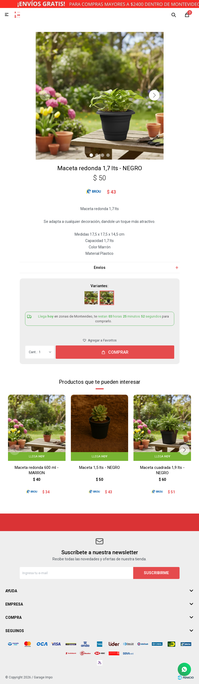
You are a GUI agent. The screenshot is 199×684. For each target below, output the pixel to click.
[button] (154, 95)
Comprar (118, 352)
